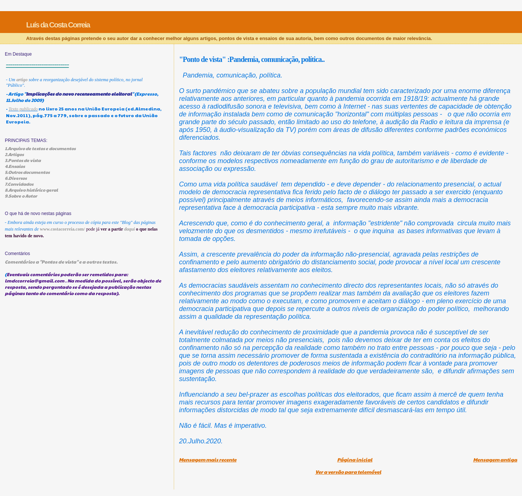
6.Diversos (16, 178)
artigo (21, 79)
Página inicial (354, 459)
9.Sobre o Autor (21, 196)
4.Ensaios (15, 166)
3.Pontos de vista (23, 160)
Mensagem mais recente (207, 459)
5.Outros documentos (27, 172)
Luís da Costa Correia (58, 24)
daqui (129, 229)
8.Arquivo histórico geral (31, 190)
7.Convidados (19, 184)
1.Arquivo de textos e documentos (40, 148)
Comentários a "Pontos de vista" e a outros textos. (61, 261)
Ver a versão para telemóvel (348, 472)
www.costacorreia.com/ (62, 229)
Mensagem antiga (495, 459)
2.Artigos (14, 154)
